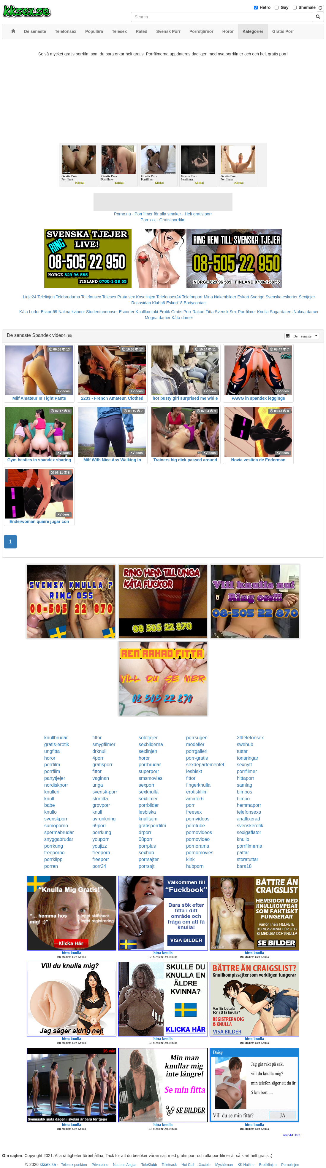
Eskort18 (174, 302)
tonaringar (247, 758)
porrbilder (149, 805)
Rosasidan (141, 302)
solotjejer (148, 737)
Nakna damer (306, 311)
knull (49, 798)
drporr (145, 832)
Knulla (263, 311)
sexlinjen (148, 751)
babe (49, 805)
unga (97, 785)
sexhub (146, 852)
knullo (50, 812)
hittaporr (245, 778)
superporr (149, 771)
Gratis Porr (181, 311)
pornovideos (199, 832)
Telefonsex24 (168, 297)
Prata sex (126, 297)
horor (49, 758)
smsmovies (150, 778)
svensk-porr (104, 791)
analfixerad (248, 818)
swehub (245, 744)
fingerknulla (198, 785)
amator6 (195, 798)
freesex (194, 812)
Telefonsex (91, 297)
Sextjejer (307, 297)
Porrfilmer (247, 311)
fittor (97, 737)
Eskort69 (49, 311)
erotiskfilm (197, 791)
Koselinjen (145, 297)
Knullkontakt (147, 311)
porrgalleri (196, 751)
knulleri (51, 791)
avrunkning (103, 818)
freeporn (101, 852)
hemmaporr (249, 805)
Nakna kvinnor (71, 311)
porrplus (147, 846)
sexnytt (244, 764)
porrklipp (53, 859)
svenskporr (55, 818)
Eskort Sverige (250, 297)
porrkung (101, 832)
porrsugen (197, 737)
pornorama (197, 846)
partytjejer (54, 778)
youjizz (99, 846)
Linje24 (29, 297)
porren (51, 866)
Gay (284, 7)
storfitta (100, 798)
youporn (101, 839)
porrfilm (52, 764)
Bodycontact (195, 302)
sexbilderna (151, 744)
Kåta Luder (29, 311)
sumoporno (56, 825)
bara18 (244, 866)
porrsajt (146, 866)
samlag (244, 785)
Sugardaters (281, 311)
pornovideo (198, 839)
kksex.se (48, 1164)
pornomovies (199, 852)
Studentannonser (102, 311)
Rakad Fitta (203, 311)
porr (190, 805)
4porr (97, 758)
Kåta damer (182, 317)
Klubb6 (158, 302)
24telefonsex (250, 737)
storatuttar (247, 859)
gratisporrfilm (152, 825)
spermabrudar (59, 832)
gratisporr (102, 764)
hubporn (195, 866)
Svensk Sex (226, 311)
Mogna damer (157, 317)
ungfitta (52, 751)
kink (190, 859)
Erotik (164, 311)
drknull (99, 751)
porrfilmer (247, 771)
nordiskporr (56, 785)
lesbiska (147, 812)
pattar (243, 852)
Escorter (126, 311)
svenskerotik (250, 825)
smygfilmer (103, 744)
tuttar (242, 751)
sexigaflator (249, 832)
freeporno (54, 852)
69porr (99, 825)
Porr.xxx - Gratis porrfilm (163, 219)
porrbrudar (150, 764)
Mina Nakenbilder (220, 297)
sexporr (146, 785)
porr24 (99, 866)
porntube (195, 825)
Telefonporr (192, 297)
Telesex (109, 297)
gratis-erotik (56, 744)
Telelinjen (46, 297)
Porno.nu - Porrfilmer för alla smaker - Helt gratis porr (163, 214)
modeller (195, 744)
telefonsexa (249, 812)
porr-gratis (197, 758)
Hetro (265, 7)
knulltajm (148, 818)
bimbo (243, 798)
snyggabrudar (58, 839)
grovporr (101, 805)
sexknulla (149, 791)
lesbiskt (194, 771)
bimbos (244, 791)
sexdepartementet (205, 764)
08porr (145, 839)
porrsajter (149, 859)
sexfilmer (148, 798)
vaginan (100, 778)
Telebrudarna (68, 297)
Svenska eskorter (281, 297)
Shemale (307, 7)
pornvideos (197, 818)
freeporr (100, 859)
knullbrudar (56, 737)
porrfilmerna (249, 846)
